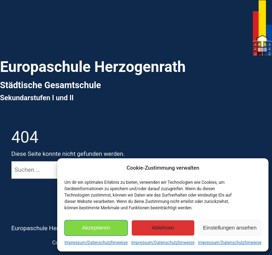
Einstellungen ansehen (229, 228)
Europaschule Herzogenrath (48, 228)
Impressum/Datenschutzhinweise (96, 242)
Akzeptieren (96, 228)
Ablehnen (163, 228)
